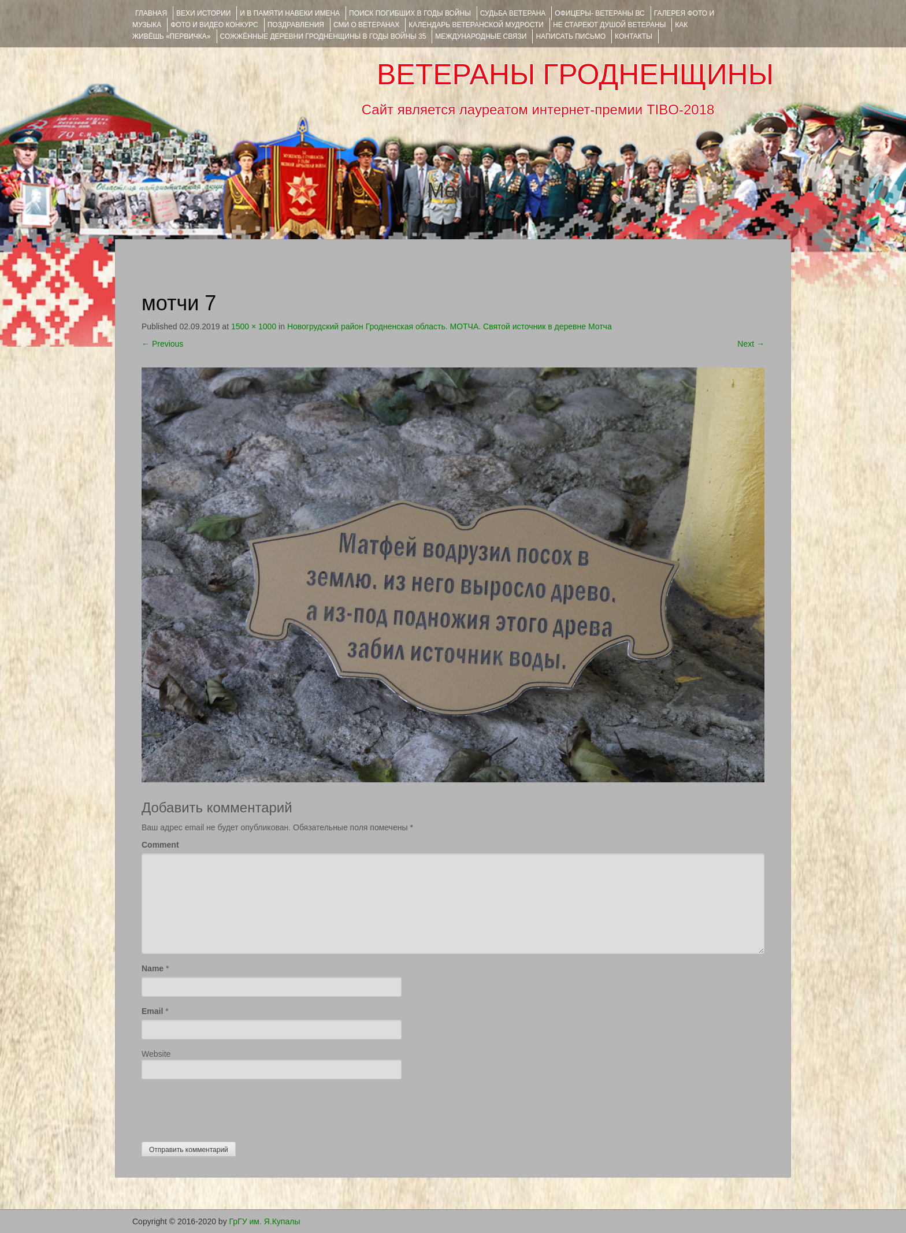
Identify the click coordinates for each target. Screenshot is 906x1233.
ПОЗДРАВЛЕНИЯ (296, 25)
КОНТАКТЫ (633, 36)
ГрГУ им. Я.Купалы (264, 1221)
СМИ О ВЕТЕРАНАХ (366, 25)
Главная (151, 13)
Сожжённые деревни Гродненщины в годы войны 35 (323, 36)
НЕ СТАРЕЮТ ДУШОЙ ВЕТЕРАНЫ (609, 25)
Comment (160, 844)
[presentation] (229, 1107)
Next (750, 343)
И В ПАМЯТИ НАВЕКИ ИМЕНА (290, 13)
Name (153, 968)
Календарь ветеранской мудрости (476, 25)
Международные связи (480, 36)
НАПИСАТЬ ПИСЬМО (571, 36)
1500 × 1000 (253, 326)
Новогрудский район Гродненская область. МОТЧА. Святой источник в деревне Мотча (449, 326)
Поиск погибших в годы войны (410, 13)
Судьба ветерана (513, 13)
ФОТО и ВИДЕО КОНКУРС (214, 25)
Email (152, 1011)
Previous (162, 343)
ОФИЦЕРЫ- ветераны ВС (599, 13)
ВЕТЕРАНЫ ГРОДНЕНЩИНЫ (575, 74)
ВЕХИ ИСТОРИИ (203, 13)
